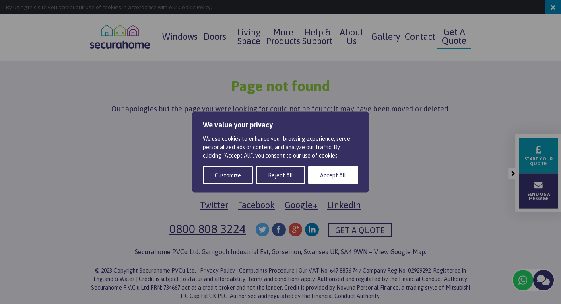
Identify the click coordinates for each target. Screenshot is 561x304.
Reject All (280, 175)
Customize (228, 175)
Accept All (333, 175)
